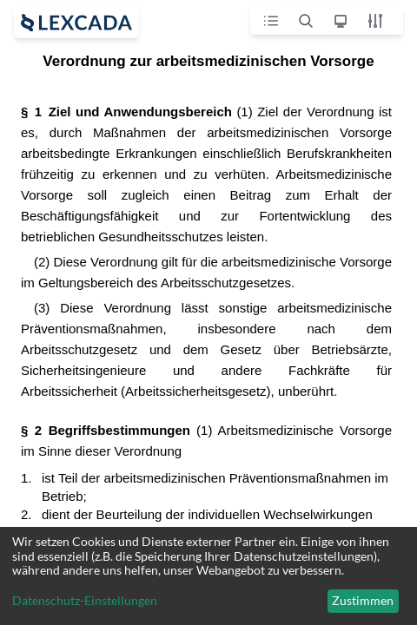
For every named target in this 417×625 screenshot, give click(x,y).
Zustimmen (363, 600)
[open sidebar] (76, 22)
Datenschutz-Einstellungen (84, 601)
